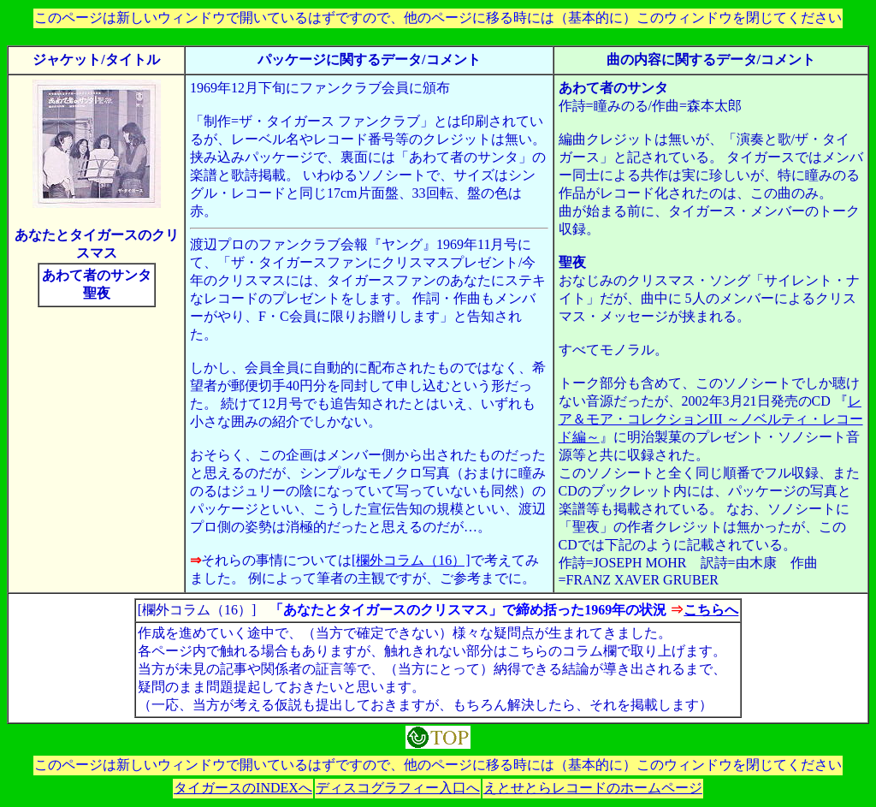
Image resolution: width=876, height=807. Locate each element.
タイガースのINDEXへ (243, 787)
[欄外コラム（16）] (411, 560)
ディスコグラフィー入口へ (398, 787)
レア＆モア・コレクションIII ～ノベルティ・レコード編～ (711, 419)
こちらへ (711, 609)
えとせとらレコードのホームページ (592, 787)
